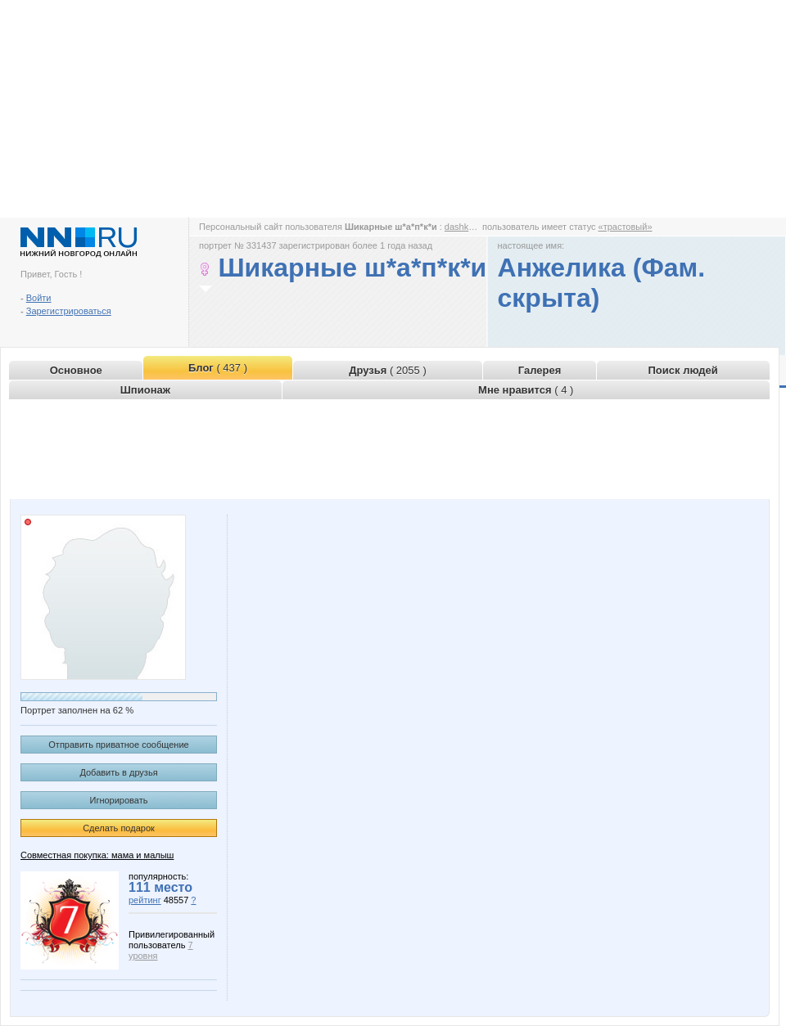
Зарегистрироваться (68, 311)
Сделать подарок (119, 828)
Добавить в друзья (118, 772)
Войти (39, 298)
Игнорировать (119, 800)
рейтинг (145, 900)
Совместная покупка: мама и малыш (97, 855)
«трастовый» (626, 227)
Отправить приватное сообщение (118, 744)
